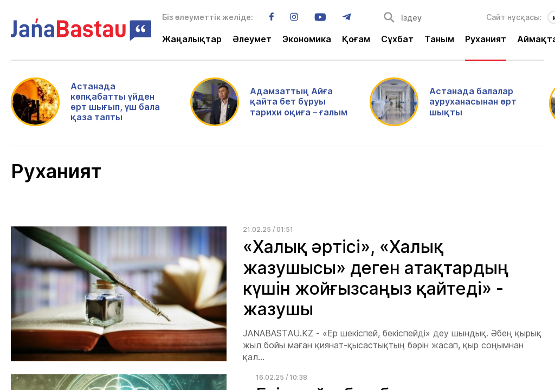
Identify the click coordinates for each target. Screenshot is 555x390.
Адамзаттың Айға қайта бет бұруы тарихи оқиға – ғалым (298, 101)
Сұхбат (397, 39)
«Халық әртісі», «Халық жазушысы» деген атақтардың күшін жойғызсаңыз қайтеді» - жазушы (376, 278)
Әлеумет (252, 39)
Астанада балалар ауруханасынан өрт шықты (473, 101)
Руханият (485, 39)
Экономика (306, 39)
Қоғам (356, 39)
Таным (439, 39)
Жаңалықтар (192, 39)
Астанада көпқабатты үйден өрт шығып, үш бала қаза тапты (115, 102)
